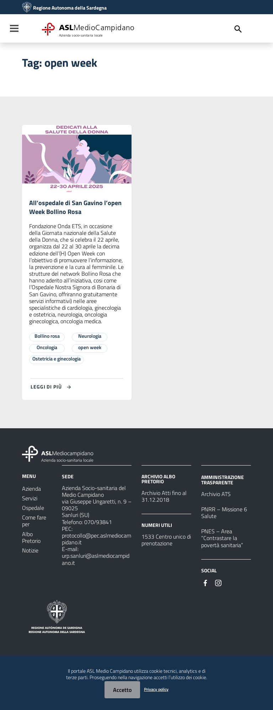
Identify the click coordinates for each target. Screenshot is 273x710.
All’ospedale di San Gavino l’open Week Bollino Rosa (68, 208)
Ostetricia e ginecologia (56, 360)
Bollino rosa (47, 337)
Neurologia (89, 337)
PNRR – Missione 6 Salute (224, 514)
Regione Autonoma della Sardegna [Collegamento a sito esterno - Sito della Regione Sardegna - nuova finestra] (70, 7)
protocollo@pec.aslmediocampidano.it (96, 540)
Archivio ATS (216, 495)
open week (89, 349)
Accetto (122, 690)
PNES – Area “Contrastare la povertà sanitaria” (222, 540)
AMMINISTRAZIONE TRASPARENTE (222, 481)
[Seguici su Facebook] (205, 584)
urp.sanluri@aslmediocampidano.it (95, 560)
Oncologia (47, 349)
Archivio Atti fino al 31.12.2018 (164, 498)
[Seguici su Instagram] (218, 584)
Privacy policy (156, 689)
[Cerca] (238, 29)
